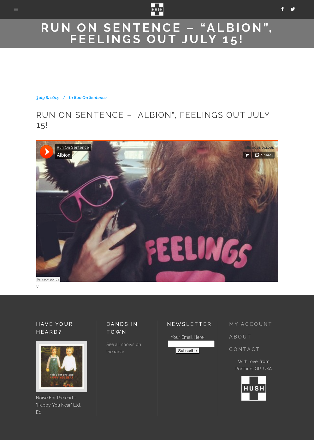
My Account (251, 324)
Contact (244, 349)
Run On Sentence (90, 97)
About (240, 337)
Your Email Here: (187, 337)
